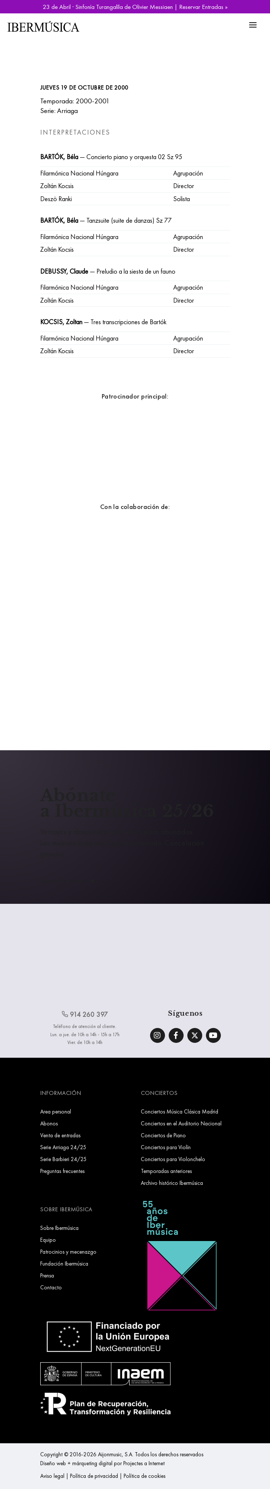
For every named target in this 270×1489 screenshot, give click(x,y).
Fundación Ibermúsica (64, 1263)
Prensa (47, 1275)
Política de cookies (144, 1475)
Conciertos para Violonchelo (173, 1159)
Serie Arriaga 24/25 (63, 1147)
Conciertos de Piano (163, 1135)
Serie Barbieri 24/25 (63, 1159)
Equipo (48, 1239)
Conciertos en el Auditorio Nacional (181, 1123)
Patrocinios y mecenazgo (68, 1251)
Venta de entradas (60, 1135)
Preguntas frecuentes (62, 1170)
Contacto (51, 1287)
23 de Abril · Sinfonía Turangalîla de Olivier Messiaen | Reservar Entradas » (135, 7)
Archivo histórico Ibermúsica (172, 1182)
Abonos (49, 1123)
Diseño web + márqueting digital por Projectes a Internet (102, 1463)
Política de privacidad (94, 1475)
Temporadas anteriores (166, 1170)
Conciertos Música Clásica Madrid (179, 1111)
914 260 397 (84, 1014)
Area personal (55, 1111)
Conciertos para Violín (166, 1147)
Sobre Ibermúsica (59, 1227)
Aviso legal (52, 1475)
